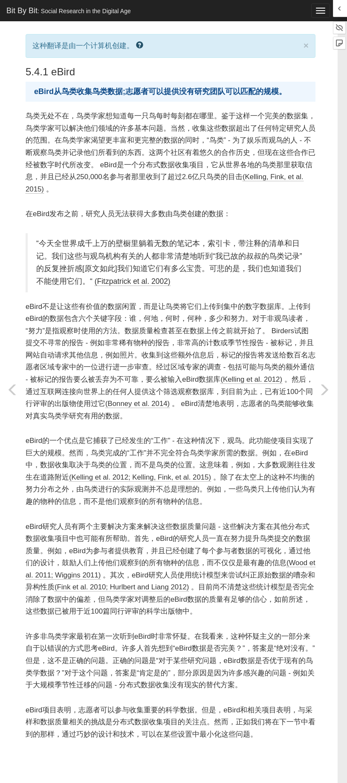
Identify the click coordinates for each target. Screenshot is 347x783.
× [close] (306, 45)
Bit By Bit (68, 10)
